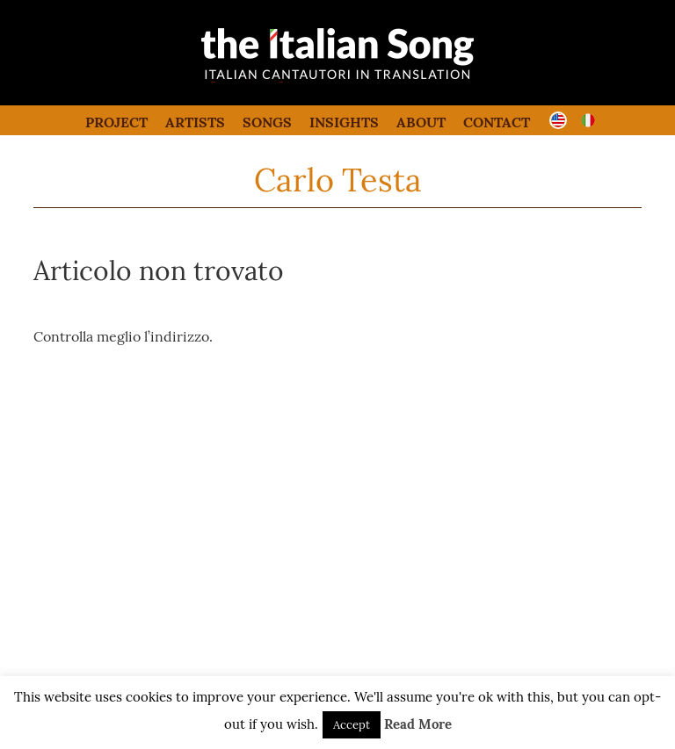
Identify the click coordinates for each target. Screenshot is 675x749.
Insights (344, 122)
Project (116, 122)
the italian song (293, 79)
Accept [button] (351, 724)
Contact (496, 122)
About (421, 122)
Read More (418, 724)
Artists (195, 122)
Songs (267, 122)
